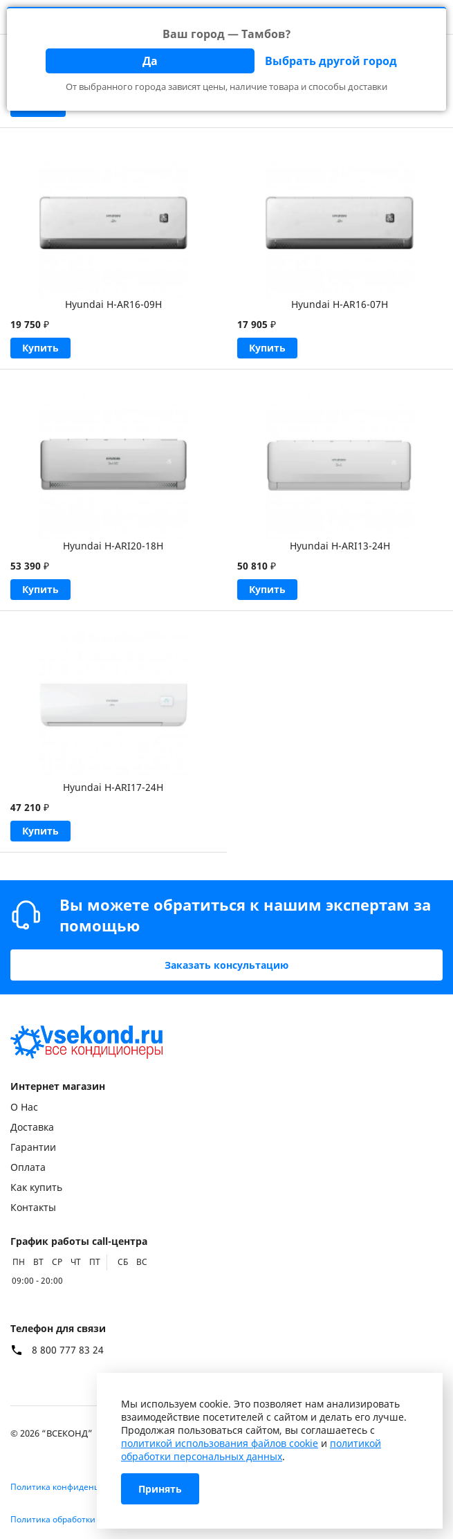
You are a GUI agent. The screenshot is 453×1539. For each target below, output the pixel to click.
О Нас (24, 1106)
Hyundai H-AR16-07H (339, 304)
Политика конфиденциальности (77, 1487)
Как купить (36, 1187)
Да (150, 61)
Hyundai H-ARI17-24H (113, 787)
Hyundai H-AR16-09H (113, 304)
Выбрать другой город (331, 61)
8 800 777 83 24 (68, 1350)
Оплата (28, 1167)
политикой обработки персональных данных (251, 1450)
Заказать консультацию (226, 965)
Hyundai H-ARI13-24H (340, 545)
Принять (160, 1488)
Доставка (32, 1126)
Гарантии (33, 1147)
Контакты (33, 1207)
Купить (40, 347)
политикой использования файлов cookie (219, 1443)
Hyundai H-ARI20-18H (113, 545)
